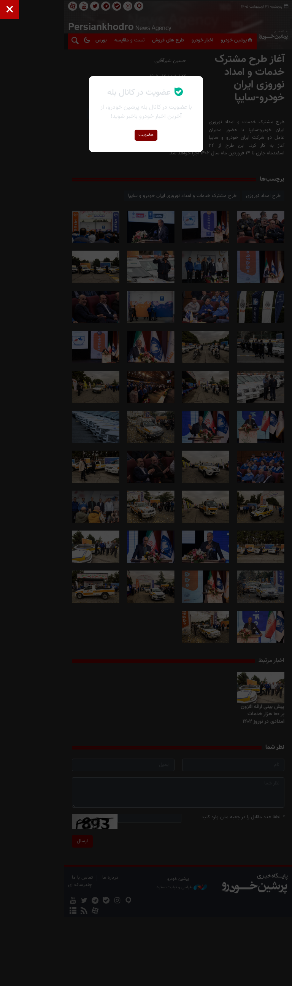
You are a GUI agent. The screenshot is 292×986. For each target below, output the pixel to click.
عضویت (146, 135)
